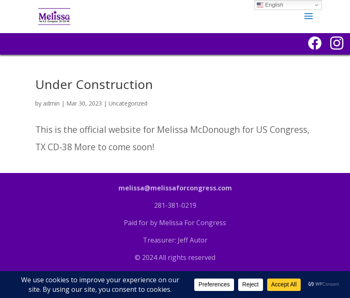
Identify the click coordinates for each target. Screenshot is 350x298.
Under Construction (94, 84)
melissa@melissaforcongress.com (175, 187)
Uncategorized (128, 103)
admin (51, 103)
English (270, 5)
